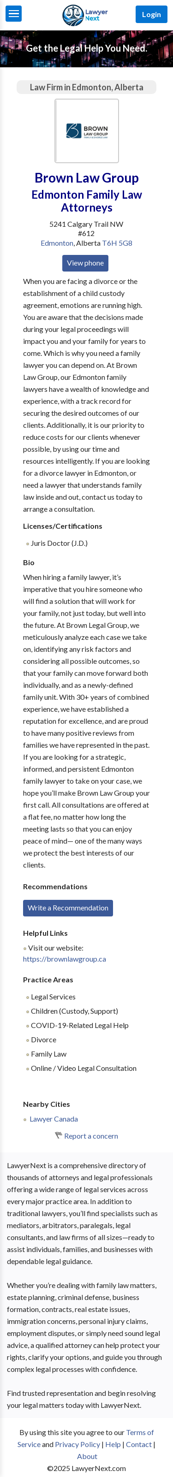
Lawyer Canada (54, 1118)
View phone (85, 262)
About (87, 1456)
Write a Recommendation (68, 907)
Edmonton (57, 242)
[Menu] (14, 14)
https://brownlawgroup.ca (64, 958)
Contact (139, 1444)
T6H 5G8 (117, 242)
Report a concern (91, 1135)
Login (151, 14)
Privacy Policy (77, 1444)
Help (113, 1444)
